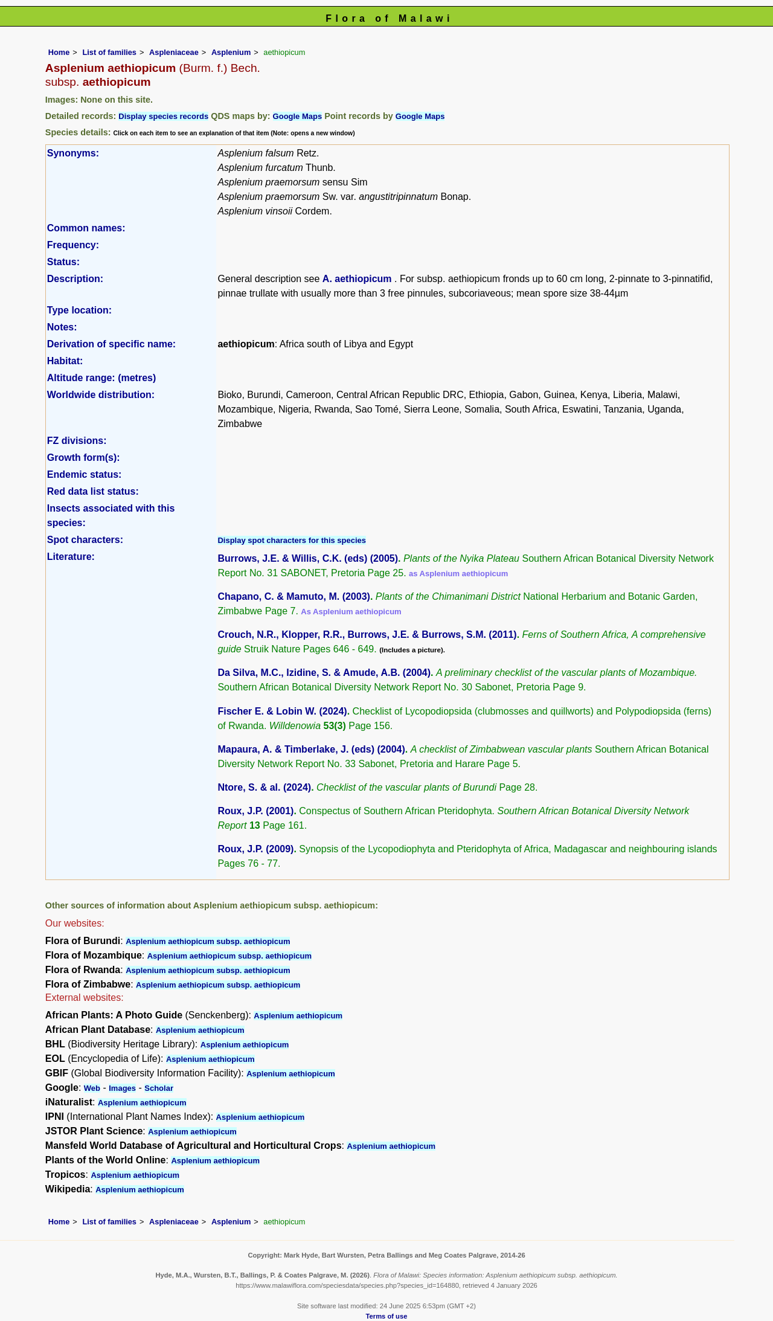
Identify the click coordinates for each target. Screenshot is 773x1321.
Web (92, 1088)
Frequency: (73, 245)
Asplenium (231, 52)
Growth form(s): (83, 457)
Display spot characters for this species (291, 540)
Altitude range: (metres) (101, 378)
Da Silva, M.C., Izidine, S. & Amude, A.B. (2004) (324, 672)
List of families (109, 52)
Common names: (86, 228)
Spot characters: (85, 540)
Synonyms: (73, 153)
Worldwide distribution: (101, 395)
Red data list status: (93, 491)
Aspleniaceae (174, 52)
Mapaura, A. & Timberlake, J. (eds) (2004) (311, 749)
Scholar (158, 1088)
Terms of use (387, 1316)
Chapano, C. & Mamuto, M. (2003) (293, 596)
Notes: (62, 327)
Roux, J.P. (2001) (255, 811)
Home (59, 52)
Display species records (163, 116)
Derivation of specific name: (111, 344)
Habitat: (65, 361)
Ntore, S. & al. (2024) (264, 787)
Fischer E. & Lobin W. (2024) (282, 711)
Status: (63, 262)
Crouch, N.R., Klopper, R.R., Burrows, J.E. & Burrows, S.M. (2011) (366, 634)
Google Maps (297, 116)
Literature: (71, 556)
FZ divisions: (77, 441)
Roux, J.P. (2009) (255, 849)
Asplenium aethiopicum (298, 1015)
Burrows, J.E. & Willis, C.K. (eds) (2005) (307, 558)
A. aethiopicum (358, 279)
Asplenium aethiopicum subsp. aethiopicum (208, 941)
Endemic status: (84, 474)
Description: (75, 279)
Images (122, 1088)
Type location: (79, 310)
